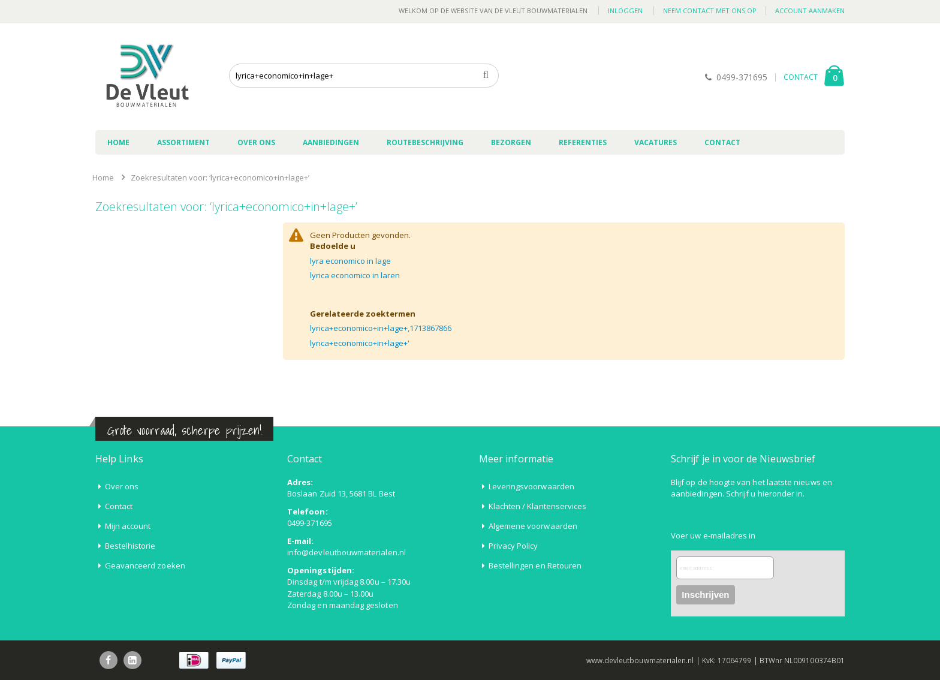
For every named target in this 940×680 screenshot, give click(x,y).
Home (103, 177)
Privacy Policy (513, 545)
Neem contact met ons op (710, 10)
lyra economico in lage (350, 260)
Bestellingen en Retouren (535, 565)
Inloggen (625, 10)
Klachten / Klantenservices (538, 506)
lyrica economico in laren (355, 275)
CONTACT (801, 77)
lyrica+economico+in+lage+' (359, 343)
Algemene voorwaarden (533, 525)
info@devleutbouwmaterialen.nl (346, 552)
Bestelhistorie (130, 545)
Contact (118, 506)
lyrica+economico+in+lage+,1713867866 (380, 328)
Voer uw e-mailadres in (713, 535)
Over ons (122, 486)
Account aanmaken (810, 10)
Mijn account (128, 525)
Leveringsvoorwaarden (531, 486)
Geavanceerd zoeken (145, 565)
